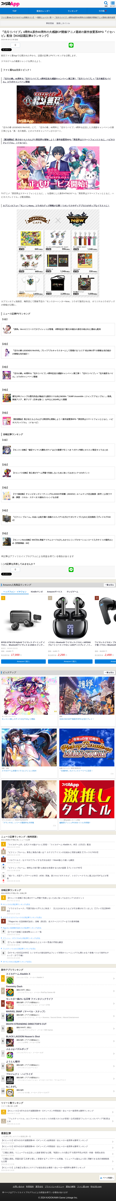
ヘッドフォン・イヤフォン (14, 592)
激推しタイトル (63, 23)
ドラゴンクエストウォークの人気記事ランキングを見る (22, 917)
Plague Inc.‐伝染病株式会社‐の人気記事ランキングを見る (22, 928)
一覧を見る (109, 585)
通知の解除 (70, 1186)
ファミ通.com (83, 1186)
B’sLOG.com (96, 1186)
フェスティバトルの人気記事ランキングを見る (19, 949)
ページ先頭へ (108, 1178)
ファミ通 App (10, 4)
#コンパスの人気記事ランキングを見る (16, 904)
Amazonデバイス (54, 592)
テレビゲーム (72, 592)
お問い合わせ (18, 1186)
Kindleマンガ (37, 592)
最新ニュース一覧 (44, 17)
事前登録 (50, 23)
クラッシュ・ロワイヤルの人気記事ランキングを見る (21, 938)
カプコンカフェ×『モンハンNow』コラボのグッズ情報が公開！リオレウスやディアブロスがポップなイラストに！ (56, 205)
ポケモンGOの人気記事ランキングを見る (17, 962)
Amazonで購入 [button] (23, 661)
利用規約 (30, 1186)
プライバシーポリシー (54, 1186)
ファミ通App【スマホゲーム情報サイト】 (18, 17)
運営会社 (39, 1186)
